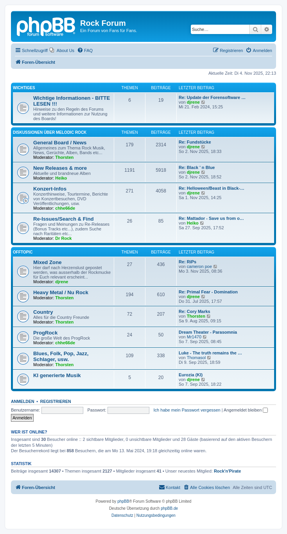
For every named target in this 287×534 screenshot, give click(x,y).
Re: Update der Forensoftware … (212, 97)
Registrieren (55, 401)
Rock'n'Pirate (227, 471)
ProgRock (45, 333)
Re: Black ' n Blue (197, 167)
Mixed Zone (47, 262)
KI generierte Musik (57, 375)
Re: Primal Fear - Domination (208, 291)
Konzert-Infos (49, 189)
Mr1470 (194, 336)
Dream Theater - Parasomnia (208, 332)
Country (43, 312)
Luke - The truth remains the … (210, 353)
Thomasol (196, 357)
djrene (193, 102)
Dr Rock (63, 238)
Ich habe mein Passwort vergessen (187, 410)
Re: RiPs (187, 261)
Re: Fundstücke (195, 142)
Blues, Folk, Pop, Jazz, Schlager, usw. (60, 356)
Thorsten (64, 157)
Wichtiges (24, 88)
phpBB (123, 501)
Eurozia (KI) (191, 374)
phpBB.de (169, 508)
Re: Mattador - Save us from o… (211, 218)
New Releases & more (60, 168)
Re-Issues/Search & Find (63, 219)
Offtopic (22, 252)
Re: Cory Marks (194, 311)
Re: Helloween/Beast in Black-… (211, 188)
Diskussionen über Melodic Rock (49, 132)
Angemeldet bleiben (246, 410)
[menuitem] (62, 50)
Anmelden (22, 401)
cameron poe (199, 266)
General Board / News (59, 143)
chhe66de (65, 208)
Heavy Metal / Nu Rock (60, 292)
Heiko (61, 178)
